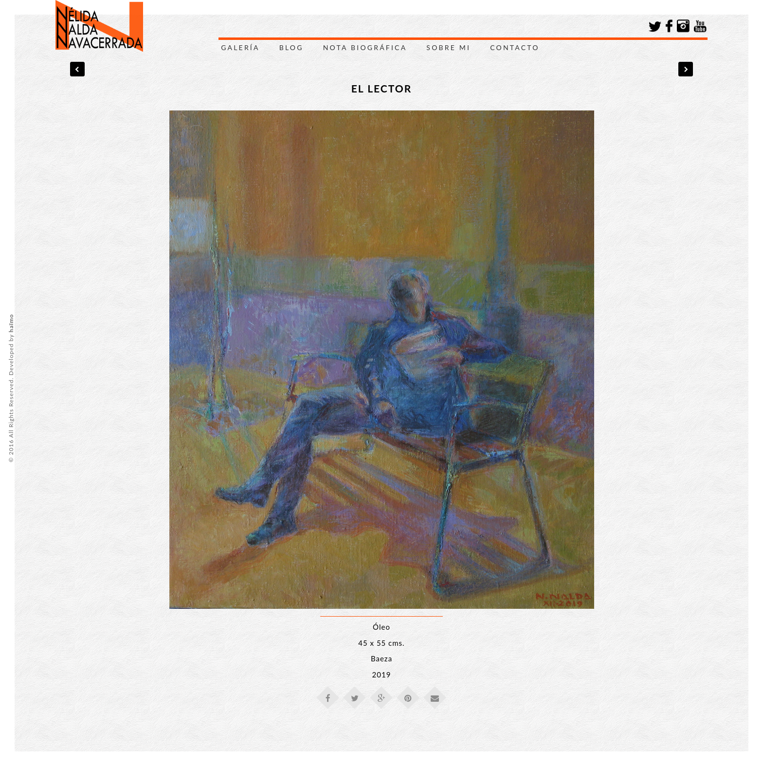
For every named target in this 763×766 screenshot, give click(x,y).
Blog (291, 47)
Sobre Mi (448, 47)
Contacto (515, 47)
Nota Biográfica (365, 47)
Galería (240, 47)
